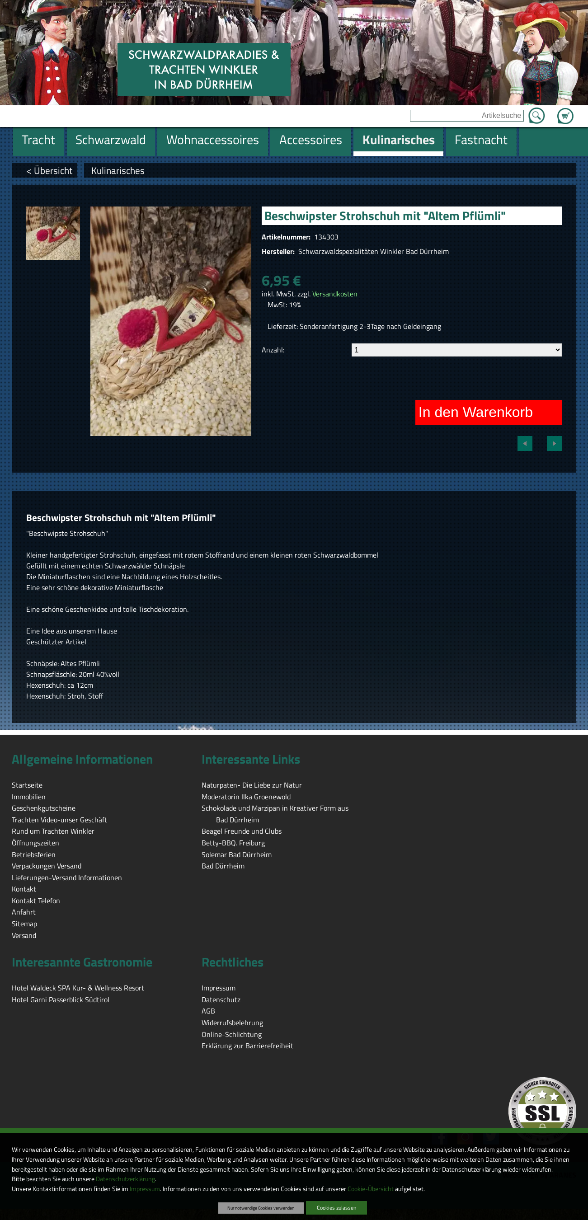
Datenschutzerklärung (125, 1179)
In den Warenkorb (476, 412)
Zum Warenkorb (565, 110)
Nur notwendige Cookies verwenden (260, 1207)
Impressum (145, 1189)
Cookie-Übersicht (371, 1189)
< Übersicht (49, 170)
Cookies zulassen (336, 1207)
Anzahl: (273, 349)
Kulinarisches (118, 170)
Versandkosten (335, 293)
